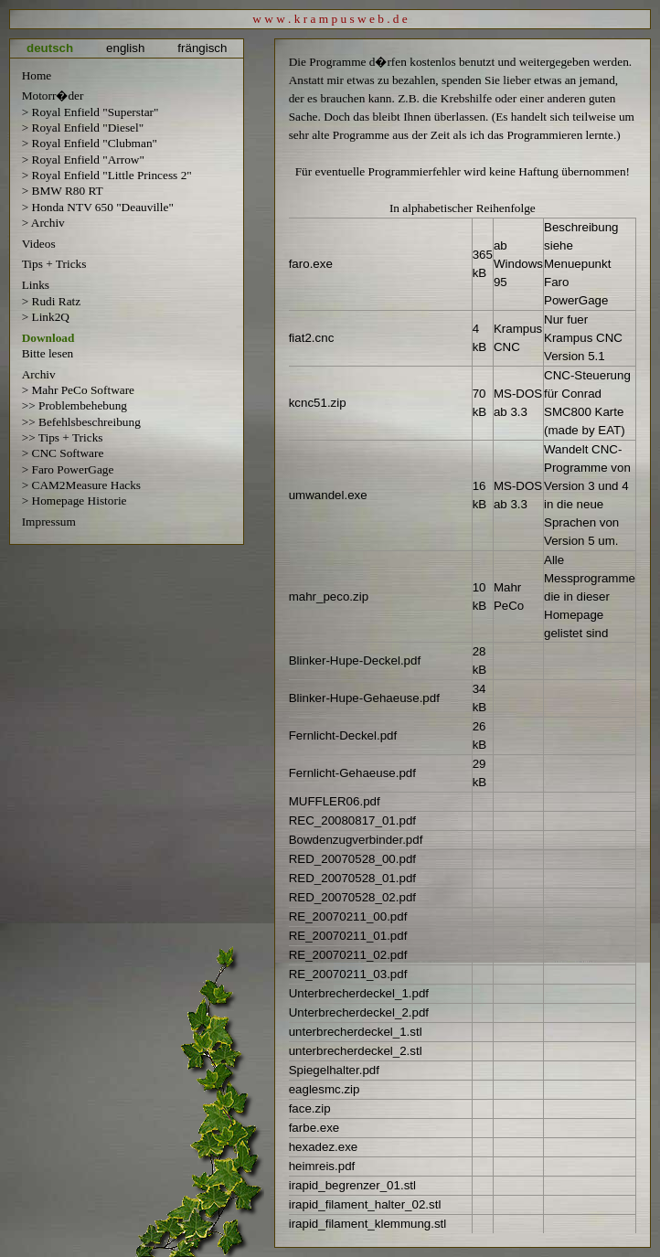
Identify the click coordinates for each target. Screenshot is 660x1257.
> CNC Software (63, 453)
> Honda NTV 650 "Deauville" (98, 207)
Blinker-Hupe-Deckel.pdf (354, 660)
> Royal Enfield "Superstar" (90, 112)
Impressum (49, 521)
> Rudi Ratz (51, 301)
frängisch (202, 48)
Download (48, 338)
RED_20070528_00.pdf (352, 859)
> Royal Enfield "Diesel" (83, 127)
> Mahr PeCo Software (78, 390)
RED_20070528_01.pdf (352, 878)
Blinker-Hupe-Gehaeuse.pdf (364, 698)
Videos (39, 243)
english (125, 48)
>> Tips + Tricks (62, 437)
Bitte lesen (48, 353)
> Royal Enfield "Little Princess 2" (107, 175)
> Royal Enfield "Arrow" (83, 159)
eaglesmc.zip (324, 1089)
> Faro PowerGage (68, 469)
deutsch (50, 48)
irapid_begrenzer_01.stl (352, 1185)
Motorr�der (53, 95)
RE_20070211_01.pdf (348, 936)
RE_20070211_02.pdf (348, 955)
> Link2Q (45, 317)
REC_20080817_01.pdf (352, 820)
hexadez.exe (323, 1147)
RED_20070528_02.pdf (352, 897)
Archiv (39, 374)
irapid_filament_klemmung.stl (368, 1223)
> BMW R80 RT (62, 190)
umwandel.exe (328, 495)
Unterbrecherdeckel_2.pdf (359, 1012)
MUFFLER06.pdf (334, 801)
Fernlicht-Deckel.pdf (343, 735)
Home (37, 75)
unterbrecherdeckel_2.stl (355, 1051)
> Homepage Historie (74, 500)
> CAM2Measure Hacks (81, 485)
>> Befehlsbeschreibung (81, 422)
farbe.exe (314, 1127)
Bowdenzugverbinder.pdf (356, 840)
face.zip (310, 1108)
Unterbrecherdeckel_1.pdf (359, 993)
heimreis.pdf (322, 1166)
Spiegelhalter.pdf (334, 1070)
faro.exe (311, 264)
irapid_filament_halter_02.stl (365, 1204)
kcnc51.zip (317, 403)
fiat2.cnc (312, 338)
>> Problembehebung (74, 405)
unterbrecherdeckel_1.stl (355, 1032)
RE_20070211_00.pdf (348, 916)
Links (35, 285)
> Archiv (43, 222)
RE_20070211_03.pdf (348, 974)
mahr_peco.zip (328, 596)
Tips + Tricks (54, 264)
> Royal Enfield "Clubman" (89, 143)
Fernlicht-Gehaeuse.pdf (352, 773)
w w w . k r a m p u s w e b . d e (330, 19)
